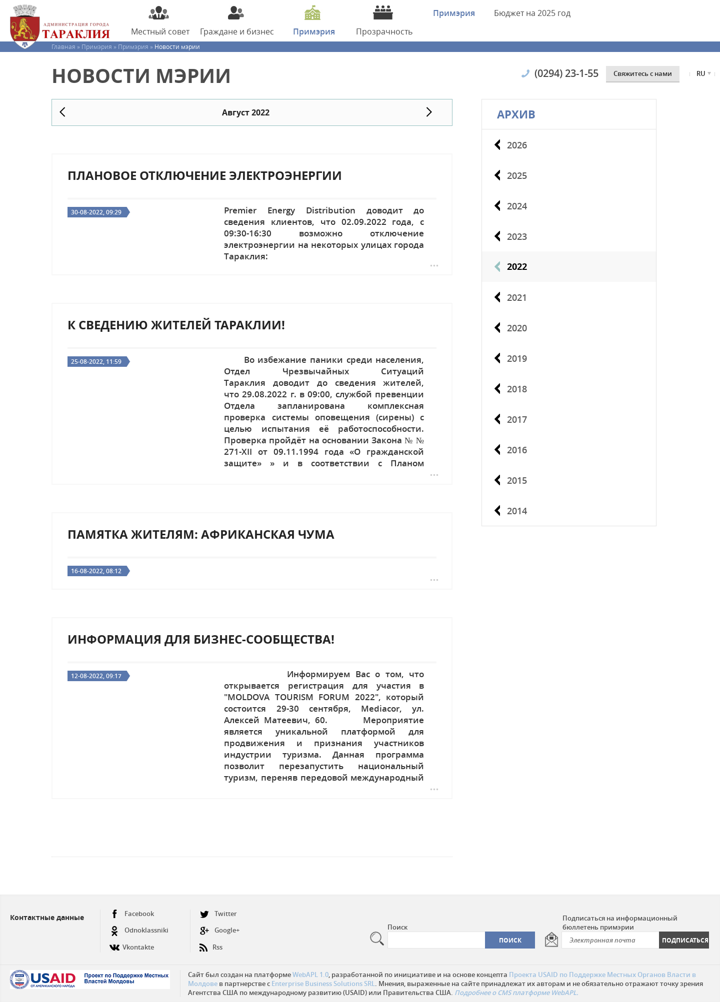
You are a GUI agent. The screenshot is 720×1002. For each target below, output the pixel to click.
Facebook (132, 914)
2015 (517, 480)
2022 (517, 266)
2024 (517, 206)
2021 (517, 297)
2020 (517, 328)
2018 (517, 389)
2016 (517, 450)
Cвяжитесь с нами (643, 73)
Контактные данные (47, 917)
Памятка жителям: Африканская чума (201, 534)
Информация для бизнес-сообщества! (201, 639)
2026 (517, 145)
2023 (517, 236)
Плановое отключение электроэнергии (205, 175)
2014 (517, 511)
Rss (211, 943)
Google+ (220, 930)
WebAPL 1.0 (310, 974)
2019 (517, 358)
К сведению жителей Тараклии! (176, 324)
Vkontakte (132, 943)
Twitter (218, 914)
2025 (517, 175)
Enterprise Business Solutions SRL (323, 983)
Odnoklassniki (139, 930)
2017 (517, 419)
